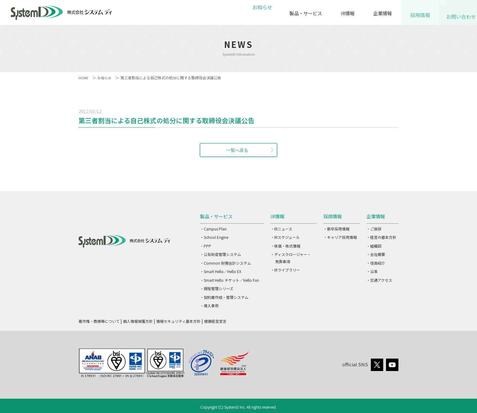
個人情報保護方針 (138, 321)
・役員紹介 (375, 263)
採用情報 (420, 12)
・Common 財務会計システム (225, 263)
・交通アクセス (379, 280)
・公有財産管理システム (220, 254)
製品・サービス (305, 13)
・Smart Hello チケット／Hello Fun (229, 280)
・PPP (205, 245)
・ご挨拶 (373, 228)
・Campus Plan (213, 228)
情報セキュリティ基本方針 (178, 321)
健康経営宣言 (215, 321)
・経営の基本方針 (381, 237)
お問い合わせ (458, 14)
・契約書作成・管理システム (224, 297)
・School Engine (214, 237)
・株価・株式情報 (285, 245)
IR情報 (348, 13)
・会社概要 (375, 254)
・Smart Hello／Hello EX (220, 271)
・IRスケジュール (285, 237)
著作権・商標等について (99, 321)
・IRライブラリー (285, 269)
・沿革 (372, 271)
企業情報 (382, 13)
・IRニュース (281, 228)
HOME (84, 77)
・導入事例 (209, 305)
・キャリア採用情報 (340, 237)
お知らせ (261, 13)
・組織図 (373, 245)
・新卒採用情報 (336, 228)
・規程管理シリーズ (216, 288)
